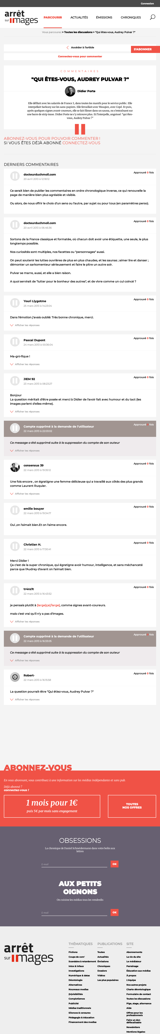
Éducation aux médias (138, 970)
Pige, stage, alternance (138, 1003)
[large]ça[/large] (48, 605)
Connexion (147, 3)
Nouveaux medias (78, 989)
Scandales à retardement (82, 961)
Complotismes (77, 998)
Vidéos (101, 975)
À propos (131, 975)
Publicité (74, 1003)
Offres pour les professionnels (134, 1014)
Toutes (101, 952)
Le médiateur (133, 961)
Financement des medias (82, 1022)
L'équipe (131, 980)
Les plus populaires (107, 980)
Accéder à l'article (80, 47)
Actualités (79, 17)
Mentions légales (135, 1031)
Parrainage (132, 966)
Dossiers (102, 970)
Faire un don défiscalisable (133, 1021)
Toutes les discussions (138, 998)
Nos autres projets (136, 985)
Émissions (104, 17)
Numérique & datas (79, 975)
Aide (129, 1008)
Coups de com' (77, 957)
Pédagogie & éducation (81, 1017)
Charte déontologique (138, 989)
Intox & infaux (76, 966)
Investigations (76, 970)
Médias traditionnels (80, 1008)
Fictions (73, 952)
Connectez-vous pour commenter (80, 56)
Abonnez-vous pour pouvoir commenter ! (52, 138)
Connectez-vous (81, 143)
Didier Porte (86, 91)
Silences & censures (79, 1012)
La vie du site (133, 957)
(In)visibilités (76, 994)
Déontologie (75, 980)
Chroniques (131, 17)
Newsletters (133, 1027)
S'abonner (143, 49)
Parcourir (53, 17)
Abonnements (134, 952)
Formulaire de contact (138, 994)
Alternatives (75, 985)
